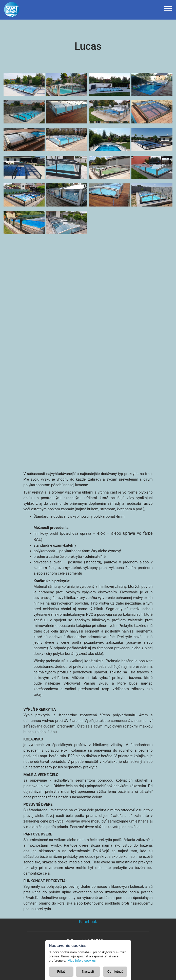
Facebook (88, 921)
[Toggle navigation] (168, 8)
